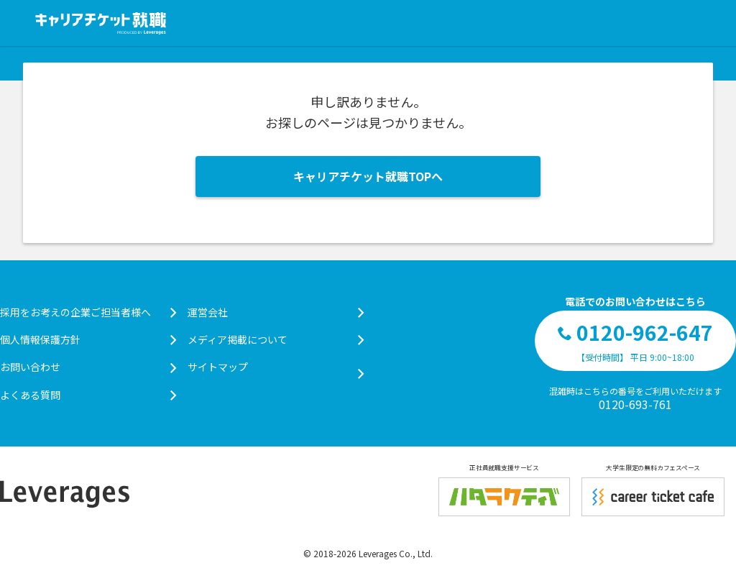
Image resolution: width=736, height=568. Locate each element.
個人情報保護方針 (88, 339)
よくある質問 (88, 395)
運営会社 (276, 312)
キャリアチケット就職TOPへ (368, 176)
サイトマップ (276, 367)
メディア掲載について (276, 339)
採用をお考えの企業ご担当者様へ (88, 312)
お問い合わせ (88, 366)
